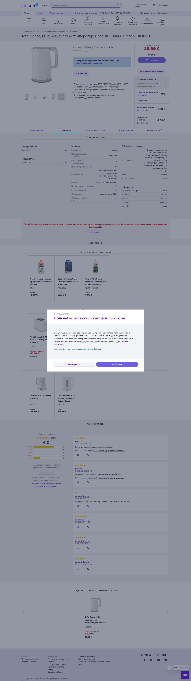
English (66, 314)
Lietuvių (57, 314)
